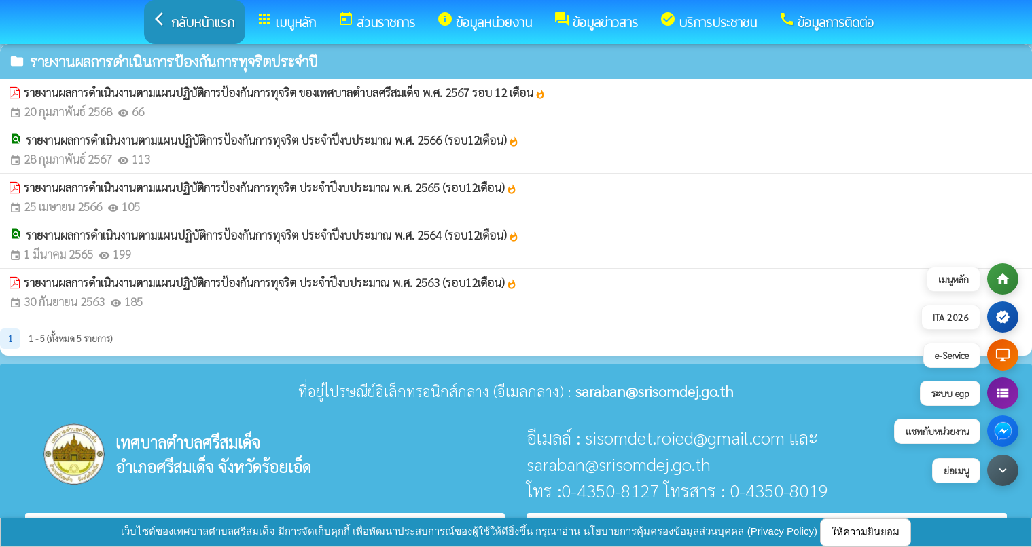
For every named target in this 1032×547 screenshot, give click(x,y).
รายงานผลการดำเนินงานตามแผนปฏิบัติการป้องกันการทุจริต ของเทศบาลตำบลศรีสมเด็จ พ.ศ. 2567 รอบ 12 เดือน (285, 92)
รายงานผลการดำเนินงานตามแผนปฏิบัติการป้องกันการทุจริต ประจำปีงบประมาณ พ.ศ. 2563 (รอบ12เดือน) (270, 282)
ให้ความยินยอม (866, 531)
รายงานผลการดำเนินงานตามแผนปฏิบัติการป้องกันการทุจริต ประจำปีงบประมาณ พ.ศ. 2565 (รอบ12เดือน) (270, 187)
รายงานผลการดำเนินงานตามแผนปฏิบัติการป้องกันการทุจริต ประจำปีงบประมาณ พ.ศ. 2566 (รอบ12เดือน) (272, 139)
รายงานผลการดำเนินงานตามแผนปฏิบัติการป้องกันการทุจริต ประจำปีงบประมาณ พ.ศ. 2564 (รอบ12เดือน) (272, 234)
